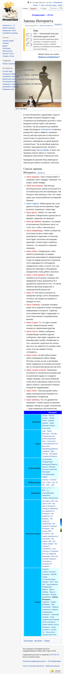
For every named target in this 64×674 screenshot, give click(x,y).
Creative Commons (49, 572)
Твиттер (45, 454)
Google (44, 416)
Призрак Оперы (48, 426)
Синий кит (51, 441)
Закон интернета (46, 25)
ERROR (53, 574)
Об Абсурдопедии (54, 661)
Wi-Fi (52, 582)
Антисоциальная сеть (50, 444)
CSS (52, 485)
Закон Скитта (32, 331)
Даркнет (45, 589)
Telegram (45, 582)
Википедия (46, 464)
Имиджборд (46, 449)
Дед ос (51, 589)
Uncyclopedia (47, 459)
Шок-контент (50, 632)
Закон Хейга (31, 391)
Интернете (47, 129)
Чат (43, 632)
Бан (56, 582)
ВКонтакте (46, 446)
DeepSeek (45, 574)
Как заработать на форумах (48, 516)
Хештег (53, 630)
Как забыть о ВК (48, 501)
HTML (48, 482)
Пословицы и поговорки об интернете (47, 563)
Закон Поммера (33, 305)
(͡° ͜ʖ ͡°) (44, 488)
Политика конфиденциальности (34, 661)
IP (57, 482)
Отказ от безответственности (33, 666)
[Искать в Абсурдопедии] (56, 13)
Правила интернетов (48, 57)
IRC (43, 485)
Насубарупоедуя (48, 474)
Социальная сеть (48, 436)
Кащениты (46, 602)
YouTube (54, 434)
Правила (54, 464)
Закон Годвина (32, 204)
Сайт (44, 431)
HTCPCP (45, 480)
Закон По (30, 293)
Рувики (44, 477)
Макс (52, 451)
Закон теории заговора (36, 370)
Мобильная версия (53, 666)
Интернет (38, 641)
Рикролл (55, 610)
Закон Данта (31, 212)
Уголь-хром (46, 428)
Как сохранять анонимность (49, 546)
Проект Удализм (48, 467)
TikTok (49, 431)
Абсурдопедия (47, 462)
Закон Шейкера (32, 400)
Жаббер (45, 592)
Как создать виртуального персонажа (50, 536)
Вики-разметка (52, 584)
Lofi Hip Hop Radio (48, 579)
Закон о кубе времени (35, 275)
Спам (52, 617)
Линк (52, 604)
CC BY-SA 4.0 (54, 655)
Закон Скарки (32, 322)
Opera (52, 423)
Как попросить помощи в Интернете (49, 526)
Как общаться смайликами (47, 521)
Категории (28, 641)
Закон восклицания (34, 186)
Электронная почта (49, 635)
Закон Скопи (31, 355)
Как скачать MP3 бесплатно (48, 531)
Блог (44, 584)
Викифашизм (47, 587)
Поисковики (46, 607)
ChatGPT (45, 569)
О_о (47, 490)
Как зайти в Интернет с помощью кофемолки (50, 506)
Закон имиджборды (34, 231)
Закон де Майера (33, 221)
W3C (48, 485)
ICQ (53, 482)
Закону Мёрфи (42, 150)
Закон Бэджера (32, 177)
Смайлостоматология (50, 498)
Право (47, 641)
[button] (8, 89)
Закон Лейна (31, 251)
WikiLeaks (45, 434)
